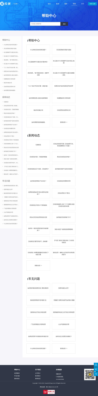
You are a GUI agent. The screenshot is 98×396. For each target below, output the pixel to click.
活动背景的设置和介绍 (9, 86)
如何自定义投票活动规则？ (11, 220)
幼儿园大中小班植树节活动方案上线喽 (13, 56)
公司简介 (38, 373)
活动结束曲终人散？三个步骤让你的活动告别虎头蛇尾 (13, 143)
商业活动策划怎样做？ (9, 113)
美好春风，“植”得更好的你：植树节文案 (13, 60)
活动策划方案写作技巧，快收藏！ (12, 162)
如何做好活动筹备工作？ (10, 151)
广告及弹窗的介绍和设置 (10, 208)
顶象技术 (58, 374)
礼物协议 (6, 102)
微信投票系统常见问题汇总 (11, 193)
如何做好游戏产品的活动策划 (11, 121)
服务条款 (17, 378)
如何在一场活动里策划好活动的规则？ (13, 155)
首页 (49, 4)
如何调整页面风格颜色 (9, 90)
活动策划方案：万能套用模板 (11, 109)
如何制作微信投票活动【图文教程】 (13, 185)
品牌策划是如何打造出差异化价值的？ (13, 132)
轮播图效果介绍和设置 (9, 79)
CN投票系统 (59, 377)
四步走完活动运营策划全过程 (11, 147)
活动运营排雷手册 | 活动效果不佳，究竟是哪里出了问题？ (13, 105)
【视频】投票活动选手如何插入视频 (13, 197)
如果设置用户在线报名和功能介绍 (12, 216)
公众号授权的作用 (8, 212)
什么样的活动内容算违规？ (11, 44)
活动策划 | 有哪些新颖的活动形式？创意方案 (13, 170)
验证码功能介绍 (8, 82)
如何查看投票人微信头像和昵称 (12, 75)
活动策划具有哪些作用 (9, 128)
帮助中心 (6, 40)
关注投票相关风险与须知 (10, 48)
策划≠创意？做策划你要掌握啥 (11, 159)
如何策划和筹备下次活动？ (11, 124)
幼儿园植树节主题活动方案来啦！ (12, 52)
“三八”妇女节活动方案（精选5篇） (12, 67)
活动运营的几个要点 (9, 136)
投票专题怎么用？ (8, 189)
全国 (15, 4)
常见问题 (6, 181)
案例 (57, 4)
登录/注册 (92, 3)
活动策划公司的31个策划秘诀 (11, 140)
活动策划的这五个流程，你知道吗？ (13, 117)
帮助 (74, 4)
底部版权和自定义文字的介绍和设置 (13, 204)
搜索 (64, 24)
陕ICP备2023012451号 (52, 387)
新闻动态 (6, 97)
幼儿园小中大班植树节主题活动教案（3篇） (13, 63)
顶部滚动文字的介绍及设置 (11, 201)
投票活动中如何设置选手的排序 (12, 71)
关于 (82, 4)
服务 (65, 4)
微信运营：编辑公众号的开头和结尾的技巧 (13, 174)
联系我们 (38, 376)
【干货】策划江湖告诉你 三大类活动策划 (13, 166)
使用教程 (17, 373)
